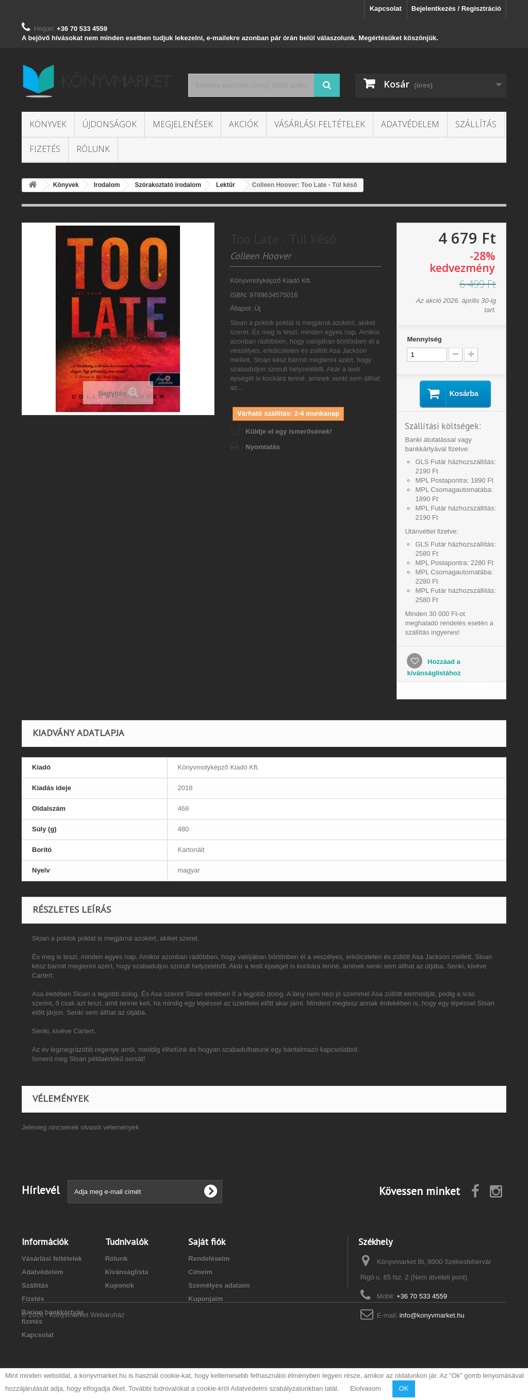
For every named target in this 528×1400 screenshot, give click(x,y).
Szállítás (476, 124)
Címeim (200, 1272)
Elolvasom (365, 1388)
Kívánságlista (126, 1272)
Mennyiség (424, 339)
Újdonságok (109, 124)
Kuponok (119, 1285)
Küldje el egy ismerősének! (288, 431)
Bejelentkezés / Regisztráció (456, 8)
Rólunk (93, 149)
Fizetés (44, 149)
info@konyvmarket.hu (432, 1315)
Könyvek (48, 124)
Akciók (243, 124)
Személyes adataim (219, 1285)
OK (404, 1388)
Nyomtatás (262, 447)
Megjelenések (183, 124)
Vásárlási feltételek (319, 124)
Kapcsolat (386, 8)
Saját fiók (206, 1242)
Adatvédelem (410, 124)
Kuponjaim (205, 1299)
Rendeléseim (208, 1258)
